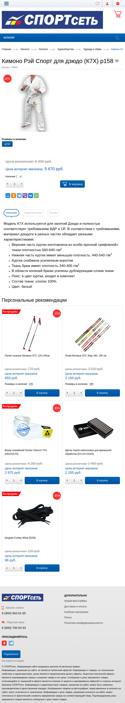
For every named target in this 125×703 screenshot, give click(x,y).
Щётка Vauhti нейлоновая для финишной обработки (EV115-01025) (88, 452)
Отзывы (53, 212)
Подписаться (11, 654)
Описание (11, 212)
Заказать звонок (13, 607)
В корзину (72, 184)
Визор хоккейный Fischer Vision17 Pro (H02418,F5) (26, 452)
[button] (6, 3)
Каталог (9, 37)
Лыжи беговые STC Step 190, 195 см (85, 355)
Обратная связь (13, 622)
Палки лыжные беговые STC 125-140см (27, 355)
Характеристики (33, 212)
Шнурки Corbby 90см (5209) (20, 537)
